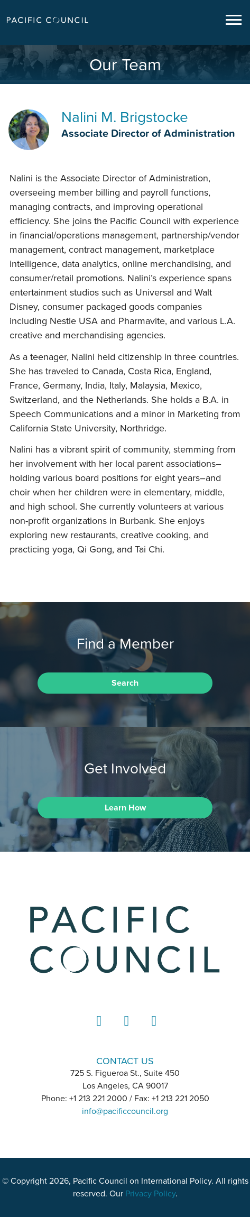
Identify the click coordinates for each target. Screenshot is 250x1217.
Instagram (125, 1030)
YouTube (152, 1030)
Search (125, 683)
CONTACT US (125, 1061)
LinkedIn (97, 1030)
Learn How (125, 808)
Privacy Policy (150, 1193)
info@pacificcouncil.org (125, 1111)
